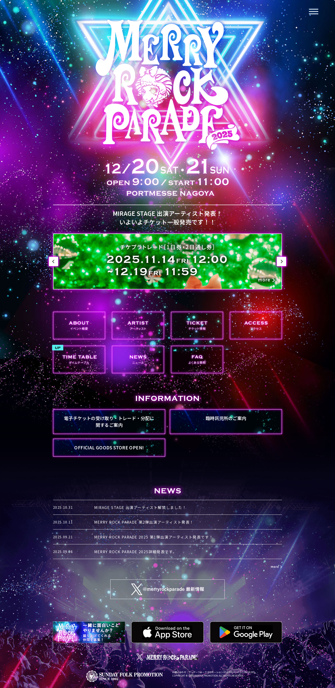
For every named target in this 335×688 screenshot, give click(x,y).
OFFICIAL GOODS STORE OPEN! (109, 447)
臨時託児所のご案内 (226, 418)
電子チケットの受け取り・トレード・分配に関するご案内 (109, 421)
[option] (168, 261)
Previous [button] (53, 261)
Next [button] (281, 261)
